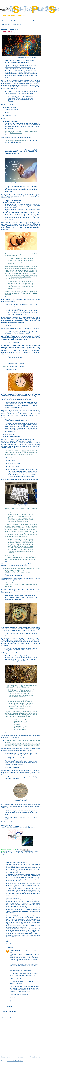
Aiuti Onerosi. (8, 851)
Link (6, 134)
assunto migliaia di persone (23, 750)
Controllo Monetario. (28, 851)
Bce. (13, 851)
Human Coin (31, 21)
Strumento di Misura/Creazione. (30, 852)
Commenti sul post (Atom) (15, 1061)
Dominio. (36, 851)
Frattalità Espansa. (5, 852)
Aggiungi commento (9, 1011)
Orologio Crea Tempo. (16, 852)
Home (4, 21)
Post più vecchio (35, 1057)
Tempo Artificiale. (5, 854)
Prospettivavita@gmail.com (26, 827)
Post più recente (6, 1057)
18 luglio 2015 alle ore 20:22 (18, 862)
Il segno (22, 21)
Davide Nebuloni (15, 950)
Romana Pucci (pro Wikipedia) (11, 24)
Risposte (10, 947)
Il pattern (41, 21)
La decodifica (13, 21)
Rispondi (8, 944)
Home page (20, 1057)
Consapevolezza (19, 851)
